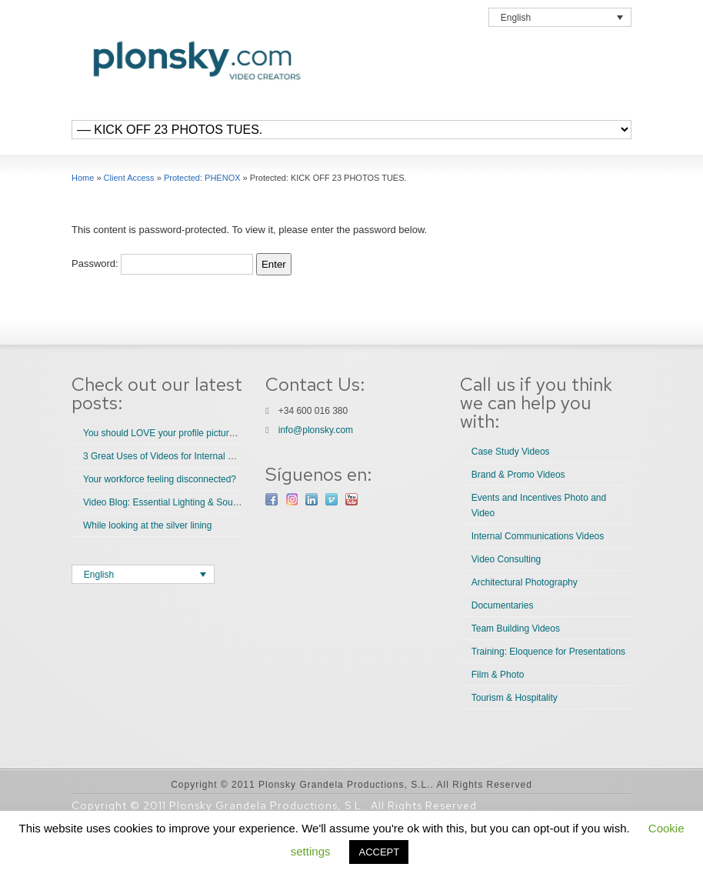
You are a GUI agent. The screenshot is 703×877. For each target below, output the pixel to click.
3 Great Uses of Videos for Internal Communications (189, 456)
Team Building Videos (515, 628)
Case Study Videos (510, 451)
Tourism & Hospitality (514, 697)
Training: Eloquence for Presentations (548, 651)
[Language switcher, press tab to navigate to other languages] (559, 17)
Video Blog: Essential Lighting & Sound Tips (172, 502)
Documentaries (502, 605)
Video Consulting (506, 559)
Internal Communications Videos (538, 536)
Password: (162, 263)
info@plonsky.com (315, 430)
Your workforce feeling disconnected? (159, 479)
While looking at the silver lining (147, 525)
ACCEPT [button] (378, 852)
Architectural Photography (524, 582)
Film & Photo (498, 674)
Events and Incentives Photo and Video (538, 505)
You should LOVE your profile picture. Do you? (179, 433)
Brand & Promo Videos (518, 474)
